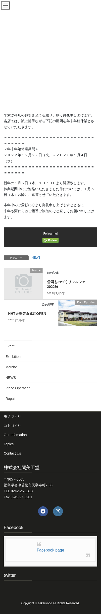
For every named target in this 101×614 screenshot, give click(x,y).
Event (9, 346)
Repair (10, 399)
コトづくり (12, 426)
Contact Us (12, 453)
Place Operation (17, 388)
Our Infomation (15, 435)
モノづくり (12, 416)
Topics (9, 444)
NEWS (36, 257)
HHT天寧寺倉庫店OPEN (27, 314)
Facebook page (50, 550)
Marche (11, 367)
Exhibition (13, 357)
